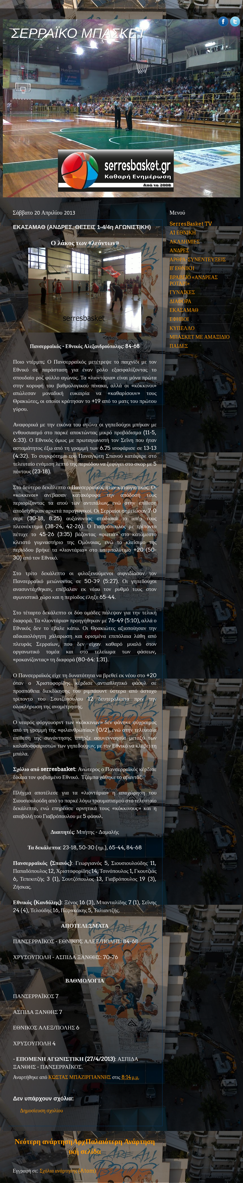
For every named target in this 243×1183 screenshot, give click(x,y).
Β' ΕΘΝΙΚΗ (182, 268)
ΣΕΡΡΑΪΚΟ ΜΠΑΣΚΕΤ (78, 33)
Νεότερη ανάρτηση (43, 1141)
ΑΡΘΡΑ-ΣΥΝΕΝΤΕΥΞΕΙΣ (198, 259)
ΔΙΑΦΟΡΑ (180, 301)
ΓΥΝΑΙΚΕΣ (182, 292)
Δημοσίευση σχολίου (41, 1110)
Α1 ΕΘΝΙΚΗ (183, 233)
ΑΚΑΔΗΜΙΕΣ (185, 242)
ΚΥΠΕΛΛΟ (182, 328)
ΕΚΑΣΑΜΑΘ (184, 310)
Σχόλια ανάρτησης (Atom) (68, 1171)
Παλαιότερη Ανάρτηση (120, 1141)
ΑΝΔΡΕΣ (179, 250)
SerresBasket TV (191, 224)
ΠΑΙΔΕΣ (179, 346)
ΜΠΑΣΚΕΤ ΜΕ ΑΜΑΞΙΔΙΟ (200, 337)
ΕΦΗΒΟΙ (179, 319)
